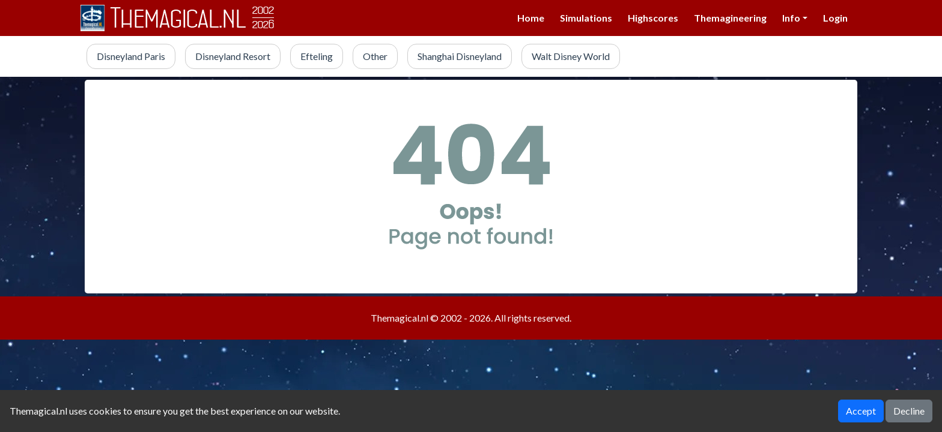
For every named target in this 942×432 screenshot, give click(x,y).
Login (835, 17)
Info (791, 17)
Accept (861, 410)
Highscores (653, 17)
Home (530, 17)
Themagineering (730, 17)
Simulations (586, 17)
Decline (909, 410)
